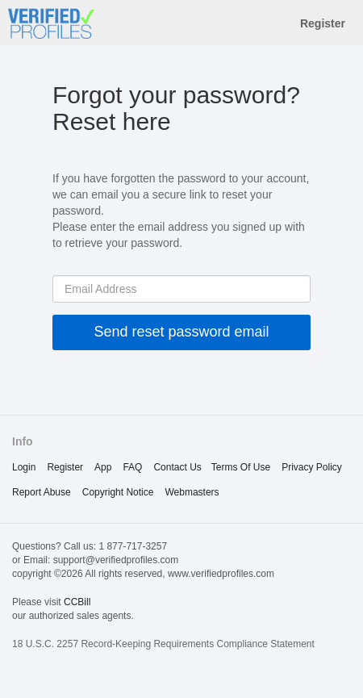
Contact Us (177, 467)
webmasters (192, 492)
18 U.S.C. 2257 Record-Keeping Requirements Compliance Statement (163, 644)
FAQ (132, 467)
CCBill (77, 602)
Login (23, 467)
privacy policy (312, 467)
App (102, 467)
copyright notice (118, 492)
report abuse (41, 492)
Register (322, 23)
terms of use (240, 467)
